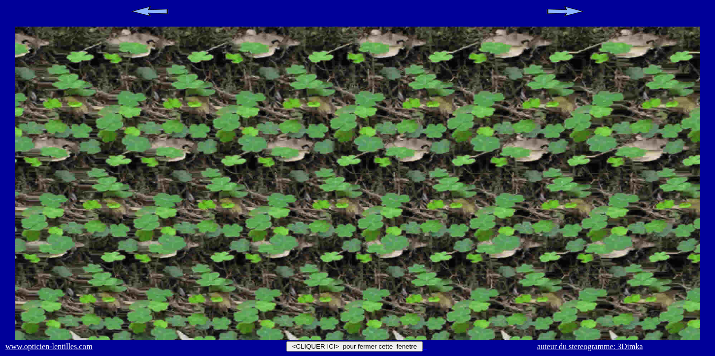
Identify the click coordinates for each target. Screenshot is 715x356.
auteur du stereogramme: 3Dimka (590, 346)
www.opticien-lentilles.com (49, 346)
